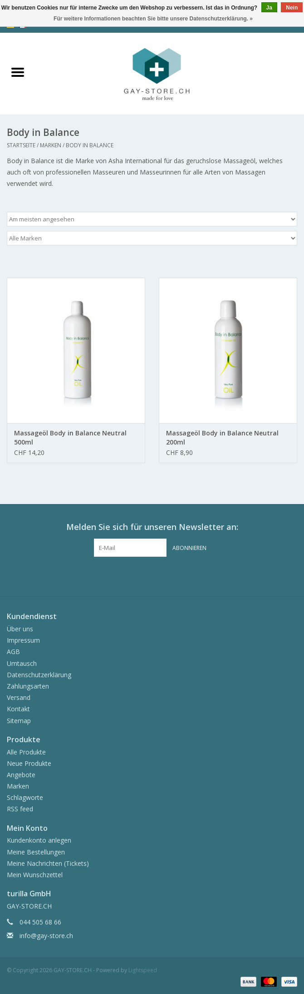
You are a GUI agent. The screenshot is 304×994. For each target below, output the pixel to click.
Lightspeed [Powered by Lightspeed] (142, 970)
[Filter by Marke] (152, 238)
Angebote (21, 774)
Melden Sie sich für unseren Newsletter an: (152, 527)
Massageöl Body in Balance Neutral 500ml (70, 437)
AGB (13, 651)
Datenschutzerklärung (39, 674)
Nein (292, 8)
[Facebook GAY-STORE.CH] (144, 575)
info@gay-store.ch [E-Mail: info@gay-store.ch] (46, 935)
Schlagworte (25, 797)
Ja (269, 8)
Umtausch (22, 663)
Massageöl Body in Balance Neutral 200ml (222, 437)
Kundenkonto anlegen (39, 840)
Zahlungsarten (28, 686)
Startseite (21, 145)
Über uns (20, 628)
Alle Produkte (26, 752)
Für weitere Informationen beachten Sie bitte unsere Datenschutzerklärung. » (153, 18)
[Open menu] (17, 72)
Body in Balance (89, 145)
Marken (50, 145)
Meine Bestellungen (36, 852)
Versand (18, 697)
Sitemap (19, 720)
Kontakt (18, 708)
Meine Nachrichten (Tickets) (48, 863)
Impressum (23, 640)
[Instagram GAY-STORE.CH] (160, 575)
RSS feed (20, 808)
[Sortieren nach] (152, 219)
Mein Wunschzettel (35, 874)
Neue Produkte (29, 763)
